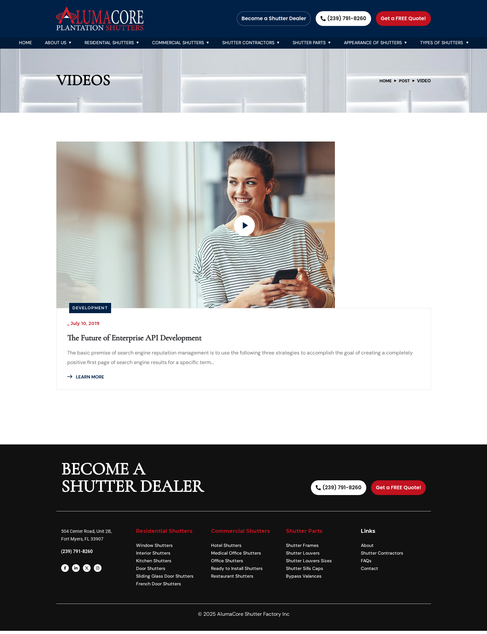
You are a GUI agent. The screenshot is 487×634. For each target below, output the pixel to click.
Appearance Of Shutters (373, 42)
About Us (55, 42)
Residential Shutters (109, 42)
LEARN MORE (87, 379)
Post (404, 81)
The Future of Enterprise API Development (150, 339)
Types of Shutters (441, 42)
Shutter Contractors (248, 42)
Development (90, 307)
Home (25, 42)
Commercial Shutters (178, 42)
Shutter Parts (309, 42)
